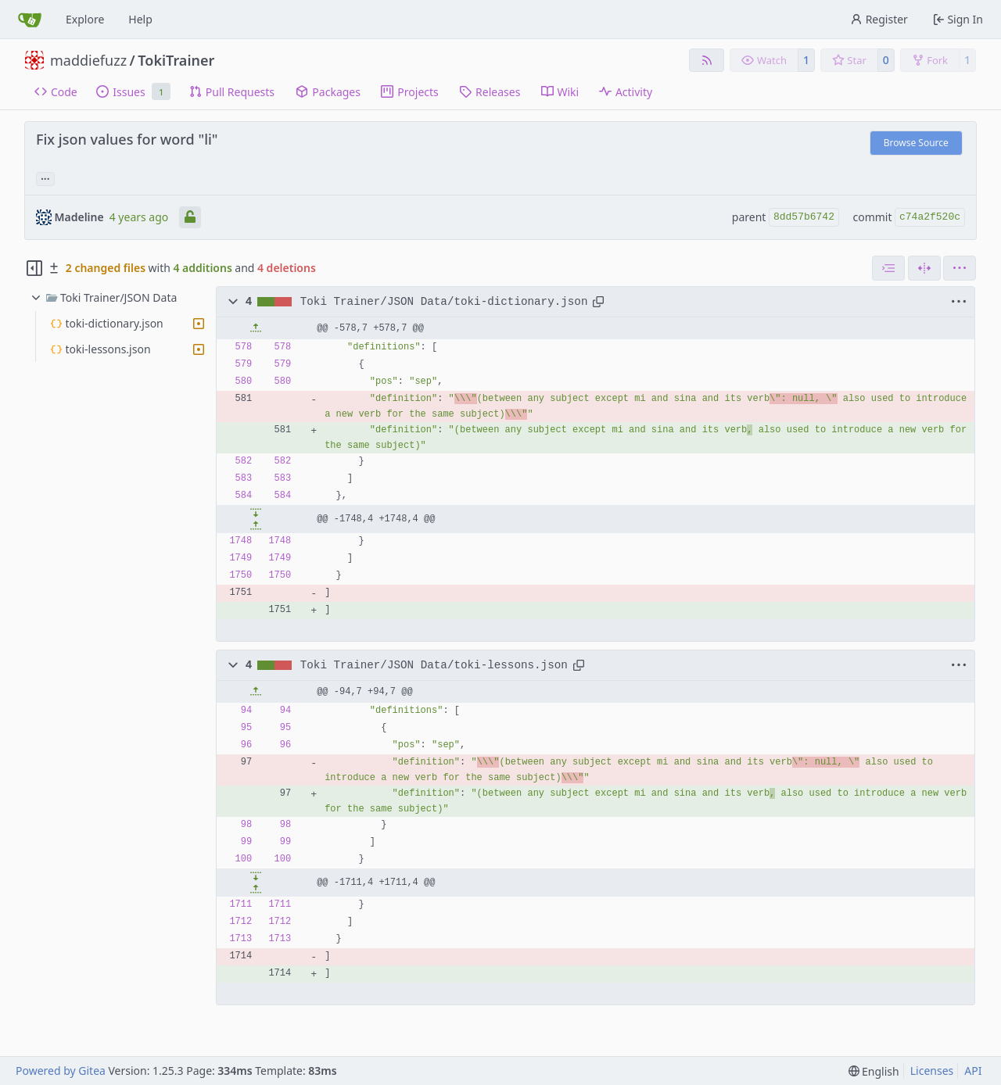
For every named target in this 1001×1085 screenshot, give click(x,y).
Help (140, 19)
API (972, 1070)
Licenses (932, 1070)
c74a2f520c (929, 217)
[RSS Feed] (707, 60)
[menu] (959, 268)
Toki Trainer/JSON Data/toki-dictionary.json (444, 301)
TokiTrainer (176, 60)
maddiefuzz (88, 60)
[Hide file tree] (34, 268)
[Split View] (924, 268)
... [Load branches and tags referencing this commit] (45, 177)
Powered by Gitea (61, 1070)
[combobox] (888, 268)
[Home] (30, 19)
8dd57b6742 (803, 217)
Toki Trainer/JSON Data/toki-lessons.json (434, 665)
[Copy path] (598, 302)
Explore (85, 19)
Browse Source (916, 142)
